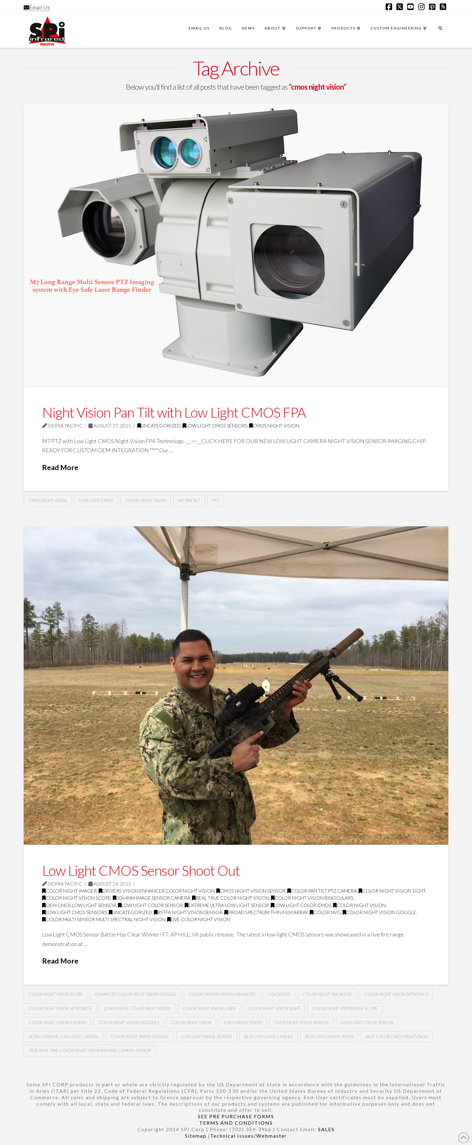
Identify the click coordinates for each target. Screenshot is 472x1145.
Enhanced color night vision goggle (135, 994)
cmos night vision (48, 500)
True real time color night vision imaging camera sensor (90, 1050)
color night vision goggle (379, 912)
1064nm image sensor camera (151, 898)
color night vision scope (76, 898)
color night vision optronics (396, 994)
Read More (60, 467)
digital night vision (145, 500)
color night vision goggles (128, 1022)
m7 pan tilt (189, 500)
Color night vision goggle (140, 1036)
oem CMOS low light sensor (79, 905)
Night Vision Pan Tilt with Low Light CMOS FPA (174, 412)
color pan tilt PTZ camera (322, 891)
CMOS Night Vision (274, 425)
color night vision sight (392, 891)
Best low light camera (268, 1036)
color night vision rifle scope (345, 1008)
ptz (215, 500)
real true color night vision (230, 898)
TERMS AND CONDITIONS (236, 1123)
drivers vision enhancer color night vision (156, 891)
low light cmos (96, 500)
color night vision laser (209, 1008)
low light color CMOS (301, 905)
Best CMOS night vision (329, 1036)
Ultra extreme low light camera (63, 1036)
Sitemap (195, 1136)
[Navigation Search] (440, 31)
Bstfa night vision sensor (188, 912)
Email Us (37, 7)
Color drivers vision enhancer (222, 994)
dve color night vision (198, 919)
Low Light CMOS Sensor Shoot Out (141, 870)
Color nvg (325, 912)
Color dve (279, 994)
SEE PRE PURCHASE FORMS (236, 1116)
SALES (326, 1129)
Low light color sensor (367, 1022)
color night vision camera (57, 1022)
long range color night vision (137, 1008)
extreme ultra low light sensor (227, 905)
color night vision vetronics (60, 1008)
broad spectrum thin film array (266, 912)
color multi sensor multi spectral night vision (103, 919)
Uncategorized (159, 425)
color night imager (69, 891)
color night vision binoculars (312, 898)
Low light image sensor (206, 1036)
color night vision (359, 905)
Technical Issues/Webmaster (248, 1136)
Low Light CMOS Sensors (215, 425)
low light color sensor (150, 905)
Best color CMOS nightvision (397, 1036)
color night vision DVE (327, 994)
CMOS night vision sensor (250, 891)
